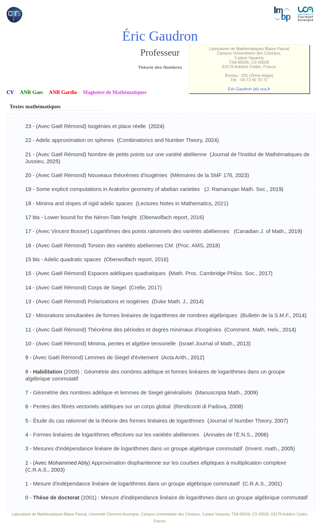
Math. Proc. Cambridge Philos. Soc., (213, 273)
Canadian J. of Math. (260, 231)
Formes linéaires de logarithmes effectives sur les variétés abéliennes (116, 435)
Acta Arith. (175, 357)
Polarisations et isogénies (118, 301)
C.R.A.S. (37, 470)
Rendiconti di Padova (200, 406)
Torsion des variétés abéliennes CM (130, 245)
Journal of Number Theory (240, 421)
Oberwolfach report (164, 217)
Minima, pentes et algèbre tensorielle (132, 343)
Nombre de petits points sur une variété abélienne (147, 154)
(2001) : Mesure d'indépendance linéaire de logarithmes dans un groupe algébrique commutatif (194, 497)
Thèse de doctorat (57, 497)
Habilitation (47, 372)
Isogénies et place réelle (117, 126)
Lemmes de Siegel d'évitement (121, 357)
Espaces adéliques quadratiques (127, 273)
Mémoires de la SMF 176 (202, 175)
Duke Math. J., (171, 301)
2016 (196, 217)
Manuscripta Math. (219, 392)
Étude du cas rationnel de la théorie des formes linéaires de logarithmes (118, 421)
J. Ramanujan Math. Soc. (236, 189)
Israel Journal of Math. (207, 343)
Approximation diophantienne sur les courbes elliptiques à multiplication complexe (188, 463)
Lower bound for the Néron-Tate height (90, 217)
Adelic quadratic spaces (72, 259)
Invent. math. (262, 448)
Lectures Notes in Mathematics (174, 203)
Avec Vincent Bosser (62, 231)
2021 (221, 203)
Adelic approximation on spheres (75, 140)
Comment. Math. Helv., (253, 330)
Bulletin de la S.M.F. (266, 315)
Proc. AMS (190, 245)
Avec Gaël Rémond (61, 126)
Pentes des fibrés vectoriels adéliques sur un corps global (101, 406)
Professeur (160, 52)
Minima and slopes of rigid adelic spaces (84, 203)
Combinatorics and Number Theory (160, 140)
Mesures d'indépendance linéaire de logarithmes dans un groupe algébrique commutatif (137, 448)
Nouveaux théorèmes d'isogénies (127, 175)
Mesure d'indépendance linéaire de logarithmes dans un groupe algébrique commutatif (136, 484)
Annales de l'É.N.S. (229, 435)
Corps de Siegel (107, 287)
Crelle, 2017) (146, 287)
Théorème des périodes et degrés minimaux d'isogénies (155, 330)
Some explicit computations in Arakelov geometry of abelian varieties (118, 189)
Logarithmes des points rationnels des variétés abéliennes (161, 231)
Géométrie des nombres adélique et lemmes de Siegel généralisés (113, 392)
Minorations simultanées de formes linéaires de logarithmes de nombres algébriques (136, 315)
